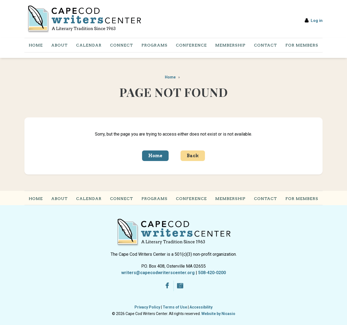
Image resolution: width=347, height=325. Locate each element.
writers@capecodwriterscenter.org (158, 272)
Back (193, 155)
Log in (317, 20)
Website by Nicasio (218, 313)
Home (170, 77)
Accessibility (201, 307)
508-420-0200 (212, 272)
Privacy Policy (147, 307)
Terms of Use (175, 307)
